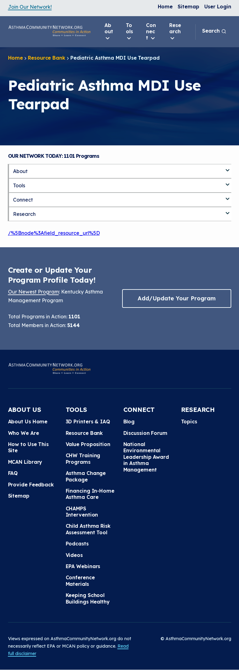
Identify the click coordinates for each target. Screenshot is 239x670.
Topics (189, 421)
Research (175, 31)
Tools (129, 31)
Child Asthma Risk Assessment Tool (88, 529)
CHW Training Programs (83, 458)
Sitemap (188, 6)
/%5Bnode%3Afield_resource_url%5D (54, 233)
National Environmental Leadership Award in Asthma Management (146, 457)
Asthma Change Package (86, 476)
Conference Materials (80, 580)
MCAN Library (25, 462)
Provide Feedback (31, 484)
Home (165, 6)
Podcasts (77, 543)
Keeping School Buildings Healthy (88, 598)
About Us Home (28, 421)
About (108, 31)
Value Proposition (88, 444)
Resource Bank (46, 58)
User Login (217, 6)
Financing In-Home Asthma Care (90, 494)
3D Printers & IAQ (88, 421)
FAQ (13, 473)
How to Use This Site (28, 447)
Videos (74, 555)
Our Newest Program (33, 292)
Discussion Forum (145, 433)
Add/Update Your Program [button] (177, 298)
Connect (151, 31)
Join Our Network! (30, 7)
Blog (129, 421)
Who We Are (23, 433)
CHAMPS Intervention (82, 511)
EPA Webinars (83, 566)
